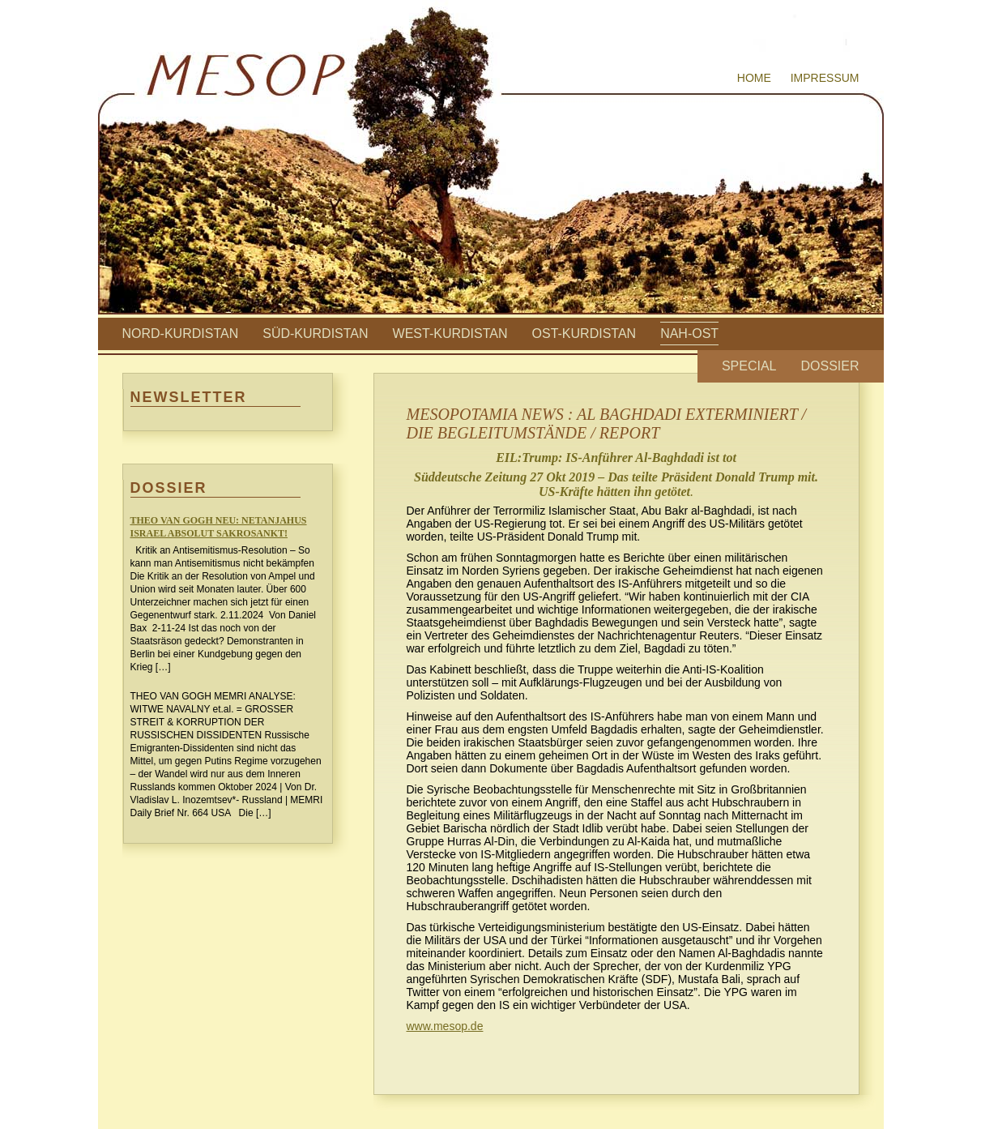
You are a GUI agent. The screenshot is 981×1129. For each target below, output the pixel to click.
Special (749, 366)
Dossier (829, 366)
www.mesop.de (445, 1026)
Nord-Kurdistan (180, 333)
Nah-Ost (689, 333)
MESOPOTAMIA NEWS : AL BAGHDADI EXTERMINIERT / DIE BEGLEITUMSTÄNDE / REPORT (607, 423)
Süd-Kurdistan (315, 333)
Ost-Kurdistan (584, 333)
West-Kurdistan (450, 333)
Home (754, 77)
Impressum (825, 77)
